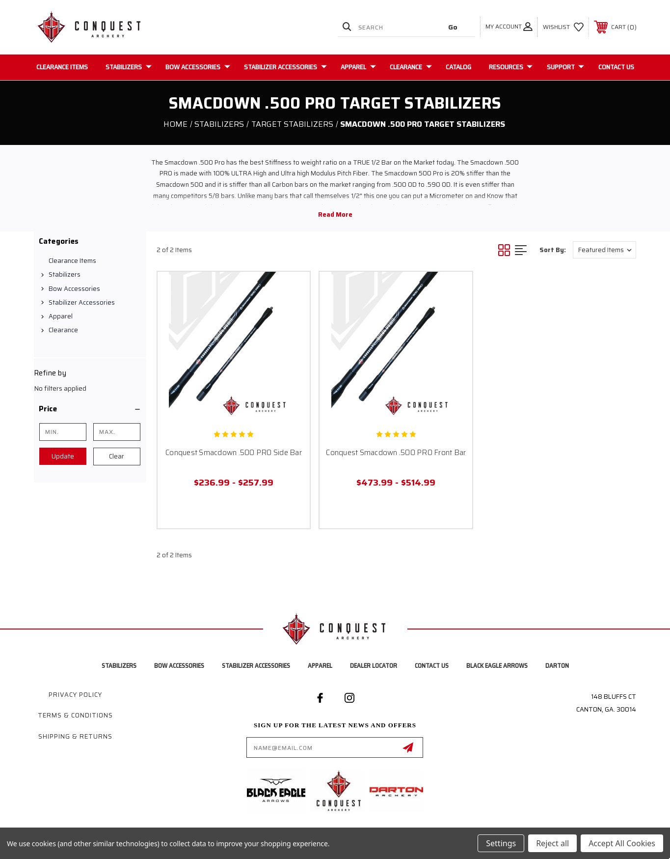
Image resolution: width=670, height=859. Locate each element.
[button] (90, 409)
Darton (557, 665)
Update (63, 456)
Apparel (358, 66)
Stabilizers (129, 66)
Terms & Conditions (75, 715)
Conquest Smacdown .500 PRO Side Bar (233, 452)
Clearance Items (62, 66)
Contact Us (616, 66)
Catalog (458, 66)
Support (565, 66)
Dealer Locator (373, 665)
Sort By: (552, 250)
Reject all (552, 843)
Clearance (411, 66)
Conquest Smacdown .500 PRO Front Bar (396, 452)
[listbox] (604, 249)
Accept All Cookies (622, 843)
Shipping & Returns (75, 736)
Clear (116, 456)
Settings (501, 843)
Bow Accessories (197, 66)
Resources (511, 66)
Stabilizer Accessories (285, 66)
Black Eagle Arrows (497, 665)
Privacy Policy (75, 694)
